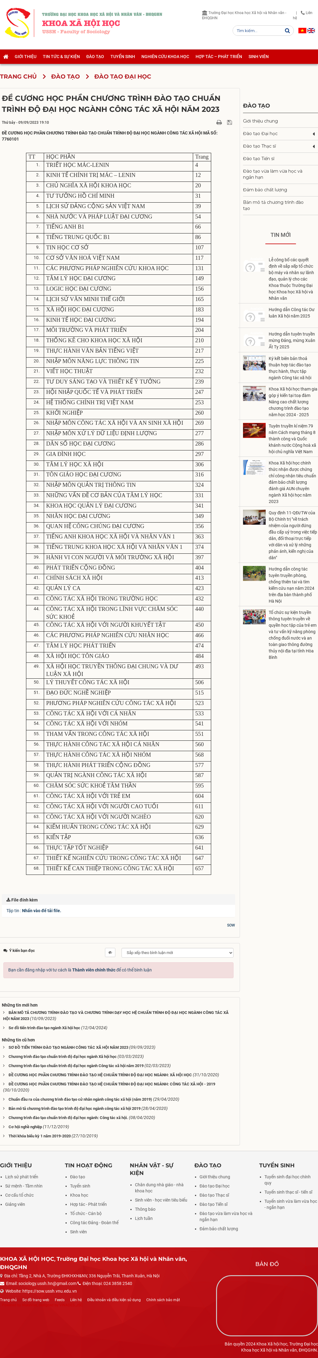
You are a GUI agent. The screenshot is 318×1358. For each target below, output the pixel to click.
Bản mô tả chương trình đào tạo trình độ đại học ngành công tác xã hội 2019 (74, 1108)
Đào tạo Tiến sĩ (259, 158)
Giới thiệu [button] (25, 56)
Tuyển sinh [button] (122, 56)
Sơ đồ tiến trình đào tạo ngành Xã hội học (44, 1028)
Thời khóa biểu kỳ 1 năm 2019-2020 (40, 1136)
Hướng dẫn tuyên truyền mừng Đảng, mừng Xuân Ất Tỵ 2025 (292, 340)
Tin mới (281, 235)
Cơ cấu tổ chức (19, 1195)
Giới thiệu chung (260, 121)
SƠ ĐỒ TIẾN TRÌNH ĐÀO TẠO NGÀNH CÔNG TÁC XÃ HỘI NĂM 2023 (68, 1047)
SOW (231, 925)
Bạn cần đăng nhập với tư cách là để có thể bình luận (80, 969)
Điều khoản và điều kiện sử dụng (114, 1300)
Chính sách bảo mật (163, 1300)
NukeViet (29, 1305)
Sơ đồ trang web (35, 1300)
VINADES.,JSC (71, 1305)
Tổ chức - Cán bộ (86, 1213)
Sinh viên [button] (259, 56)
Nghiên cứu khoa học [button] (165, 56)
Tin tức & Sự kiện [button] (61, 56)
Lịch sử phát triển (21, 1176)
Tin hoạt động (88, 1165)
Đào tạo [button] (95, 56)
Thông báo (145, 1209)
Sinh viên (78, 1231)
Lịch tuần (144, 1218)
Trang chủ (8, 1300)
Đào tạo (256, 105)
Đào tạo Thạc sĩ (259, 146)
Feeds (60, 1300)
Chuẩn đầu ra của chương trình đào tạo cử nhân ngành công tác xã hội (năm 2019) (80, 1099)
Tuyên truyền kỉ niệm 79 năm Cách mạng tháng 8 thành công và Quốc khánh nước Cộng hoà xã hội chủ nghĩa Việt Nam (292, 439)
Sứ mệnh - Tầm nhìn (24, 1186)
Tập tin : (33, 910)
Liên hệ (76, 1300)
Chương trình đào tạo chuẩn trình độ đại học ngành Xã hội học (63, 1056)
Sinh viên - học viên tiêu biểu (161, 1200)
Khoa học (79, 1195)
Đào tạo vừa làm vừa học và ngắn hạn (272, 174)
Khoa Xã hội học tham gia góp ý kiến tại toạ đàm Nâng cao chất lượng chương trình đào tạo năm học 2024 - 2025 (293, 402)
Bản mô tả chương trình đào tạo (273, 205)
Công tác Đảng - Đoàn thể (94, 1222)
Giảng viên (15, 1204)
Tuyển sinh (80, 1186)
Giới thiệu (16, 1165)
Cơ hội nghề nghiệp (25, 1127)
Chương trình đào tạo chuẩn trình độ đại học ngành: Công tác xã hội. (68, 1117)
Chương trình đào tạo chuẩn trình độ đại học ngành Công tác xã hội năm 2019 (76, 1065)
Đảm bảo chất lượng (265, 190)
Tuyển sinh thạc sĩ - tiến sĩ (288, 1192)
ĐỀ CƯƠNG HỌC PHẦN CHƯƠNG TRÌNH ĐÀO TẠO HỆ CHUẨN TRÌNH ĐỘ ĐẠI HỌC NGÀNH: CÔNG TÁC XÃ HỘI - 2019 (112, 1084)
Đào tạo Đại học (260, 133)
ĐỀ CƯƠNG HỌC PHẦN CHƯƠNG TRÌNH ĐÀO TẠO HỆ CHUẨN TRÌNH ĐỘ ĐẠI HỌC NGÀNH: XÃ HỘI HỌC (100, 1075)
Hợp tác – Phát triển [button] (219, 56)
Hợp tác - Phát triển (88, 1204)
